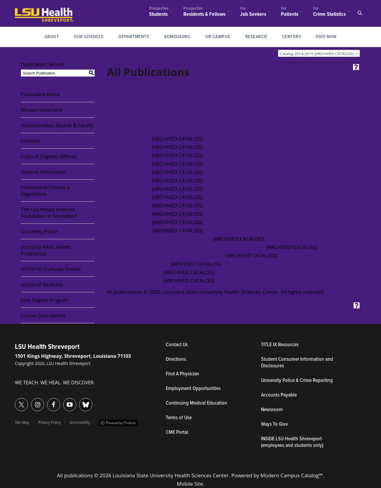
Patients (289, 14)
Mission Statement (41, 110)
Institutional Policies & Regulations (45, 190)
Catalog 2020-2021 (128, 172)
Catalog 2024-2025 (128, 138)
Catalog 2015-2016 (128, 213)
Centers (291, 37)
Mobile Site (190, 483)
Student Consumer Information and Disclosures (297, 362)
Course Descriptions (43, 315)
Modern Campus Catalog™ (291, 475)
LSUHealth (27, 10)
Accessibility (80, 423)
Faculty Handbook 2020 (134, 280)
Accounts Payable (279, 395)
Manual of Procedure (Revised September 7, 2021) (165, 255)
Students (158, 14)
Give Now (326, 37)
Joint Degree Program (44, 300)
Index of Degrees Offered (49, 156)
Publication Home (40, 94)
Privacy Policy (49, 423)
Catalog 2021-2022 (128, 163)
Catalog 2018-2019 (128, 188)
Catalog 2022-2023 (128, 155)
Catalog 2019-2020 (128, 180)
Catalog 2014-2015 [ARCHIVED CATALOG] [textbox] (317, 53)
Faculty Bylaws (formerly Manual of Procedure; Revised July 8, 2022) (186, 247)
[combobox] (319, 53)
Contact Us (204, 345)
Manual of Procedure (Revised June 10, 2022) (159, 238)
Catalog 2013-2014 (128, 230)
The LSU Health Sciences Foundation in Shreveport (49, 212)
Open (359, 13)
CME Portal (204, 432)
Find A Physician (182, 374)
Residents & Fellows (204, 14)
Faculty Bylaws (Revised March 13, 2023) (154, 130)
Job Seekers (253, 14)
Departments (133, 37)
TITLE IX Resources (280, 345)
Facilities (30, 141)
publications (78, 475)
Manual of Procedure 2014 (138, 263)
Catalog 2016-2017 (128, 205)
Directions (176, 359)
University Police (39, 231)
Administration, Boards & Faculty (57, 125)
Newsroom (272, 410)
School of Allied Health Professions (46, 250)
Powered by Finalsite (118, 422)
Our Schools (89, 37)
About (52, 37)
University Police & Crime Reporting (297, 380)
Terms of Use (179, 418)
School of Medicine (42, 284)
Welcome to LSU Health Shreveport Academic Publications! (176, 97)
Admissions (177, 37)
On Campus (217, 37)
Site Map (22, 423)
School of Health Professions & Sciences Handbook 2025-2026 (179, 113)
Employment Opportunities (193, 389)
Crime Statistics (329, 14)
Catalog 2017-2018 (128, 197)
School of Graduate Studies (51, 269)
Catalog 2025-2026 (128, 105)
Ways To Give (274, 424)
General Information (43, 172)
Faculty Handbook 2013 (134, 272)
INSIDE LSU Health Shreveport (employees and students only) (292, 442)
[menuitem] (159, 12)
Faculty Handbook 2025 (134, 122)
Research (260, 36)
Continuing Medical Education (196, 403)
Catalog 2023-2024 (128, 147)
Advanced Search (41, 81)
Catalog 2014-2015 (128, 222)
